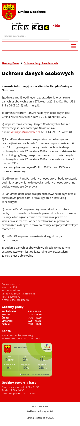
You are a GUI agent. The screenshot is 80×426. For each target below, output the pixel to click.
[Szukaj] (74, 36)
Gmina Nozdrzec (32, 11)
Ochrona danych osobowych (41, 63)
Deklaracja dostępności (40, 411)
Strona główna (10, 63)
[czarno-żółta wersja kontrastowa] (46, 27)
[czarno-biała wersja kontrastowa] (40, 27)
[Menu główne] (74, 46)
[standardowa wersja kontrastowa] (34, 27)
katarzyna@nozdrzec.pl (25, 132)
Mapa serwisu (40, 406)
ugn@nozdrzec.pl (20, 299)
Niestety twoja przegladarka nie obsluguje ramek (27, 360)
